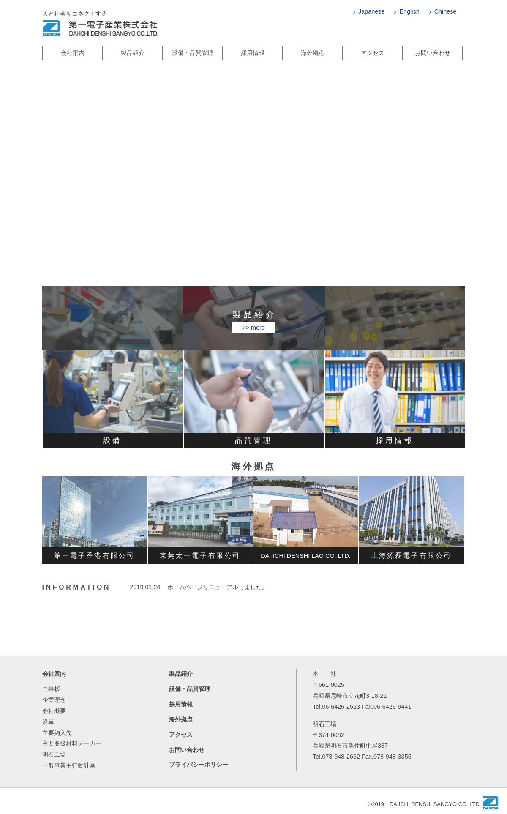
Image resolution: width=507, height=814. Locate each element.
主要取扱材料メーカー (71, 743)
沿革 (48, 721)
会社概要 (54, 710)
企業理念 (54, 700)
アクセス (372, 52)
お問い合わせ (432, 52)
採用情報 (252, 52)
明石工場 (54, 754)
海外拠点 (312, 52)
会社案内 (72, 52)
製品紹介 (132, 52)
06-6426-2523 (341, 706)
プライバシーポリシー (198, 764)
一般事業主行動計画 (68, 765)
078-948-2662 (341, 756)
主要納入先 (57, 732)
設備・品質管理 (192, 52)
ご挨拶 (51, 689)
